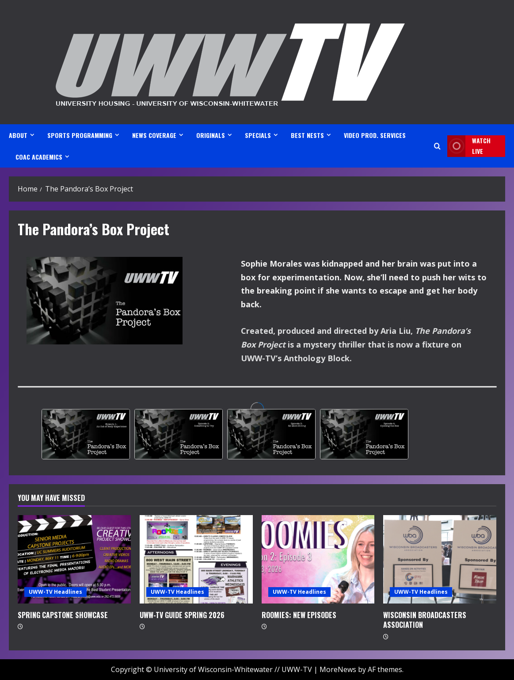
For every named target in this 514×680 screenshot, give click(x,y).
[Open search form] (437, 146)
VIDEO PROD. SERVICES (375, 135)
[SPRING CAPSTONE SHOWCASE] (74, 559)
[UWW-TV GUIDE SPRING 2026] (196, 559)
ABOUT (18, 135)
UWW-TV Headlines (55, 592)
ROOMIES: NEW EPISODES (299, 615)
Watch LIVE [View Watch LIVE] (469, 146)
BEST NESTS (307, 135)
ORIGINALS (210, 135)
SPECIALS (258, 135)
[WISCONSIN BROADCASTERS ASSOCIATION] (439, 559)
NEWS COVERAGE (154, 135)
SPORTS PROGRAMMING (79, 135)
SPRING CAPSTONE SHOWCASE (63, 615)
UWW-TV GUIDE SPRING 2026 (182, 615)
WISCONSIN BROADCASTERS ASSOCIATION (424, 620)
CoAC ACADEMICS (38, 156)
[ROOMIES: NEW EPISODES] (318, 559)
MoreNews (338, 669)
